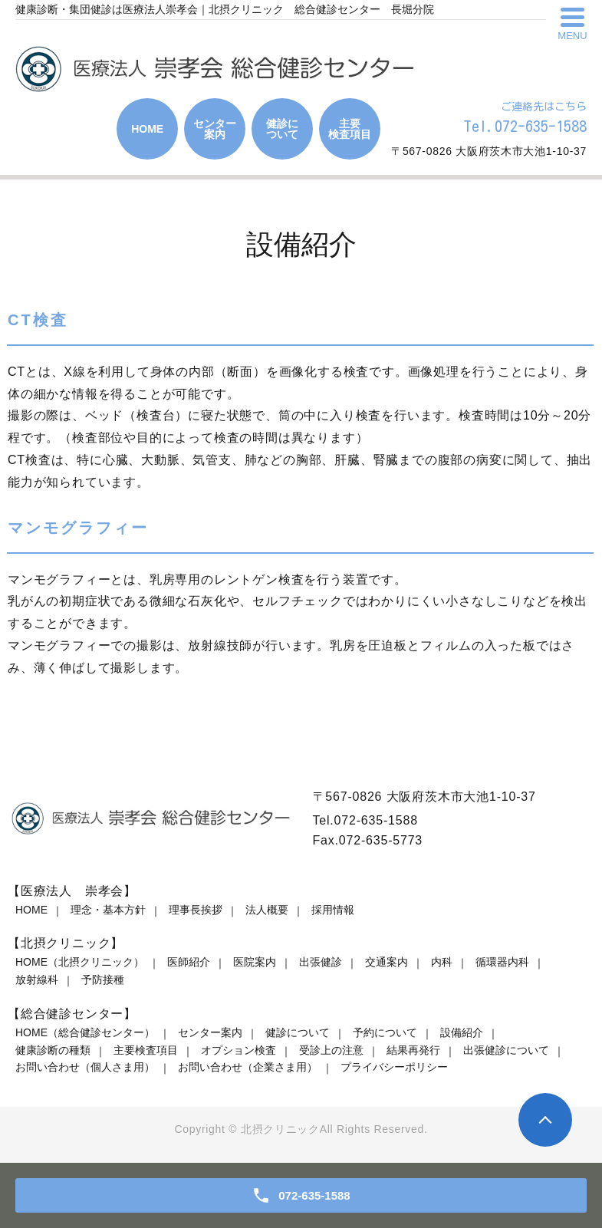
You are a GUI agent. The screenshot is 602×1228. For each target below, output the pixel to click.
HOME (31, 910)
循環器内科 (502, 962)
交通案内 (386, 962)
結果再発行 (413, 1050)
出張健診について (506, 1050)
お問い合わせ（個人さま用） (85, 1067)
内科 (441, 962)
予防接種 (102, 979)
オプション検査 (238, 1050)
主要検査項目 (145, 1050)
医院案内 (254, 962)
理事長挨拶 (195, 910)
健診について (297, 1032)
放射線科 (36, 979)
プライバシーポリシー (394, 1067)
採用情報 (332, 910)
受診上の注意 (331, 1050)
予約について (385, 1032)
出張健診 (320, 962)
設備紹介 (461, 1032)
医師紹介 (188, 962)
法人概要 (266, 910)
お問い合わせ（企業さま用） (247, 1067)
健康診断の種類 (52, 1050)
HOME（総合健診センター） (85, 1032)
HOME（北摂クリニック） (79, 962)
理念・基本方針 (108, 910)
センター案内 (210, 1032)
